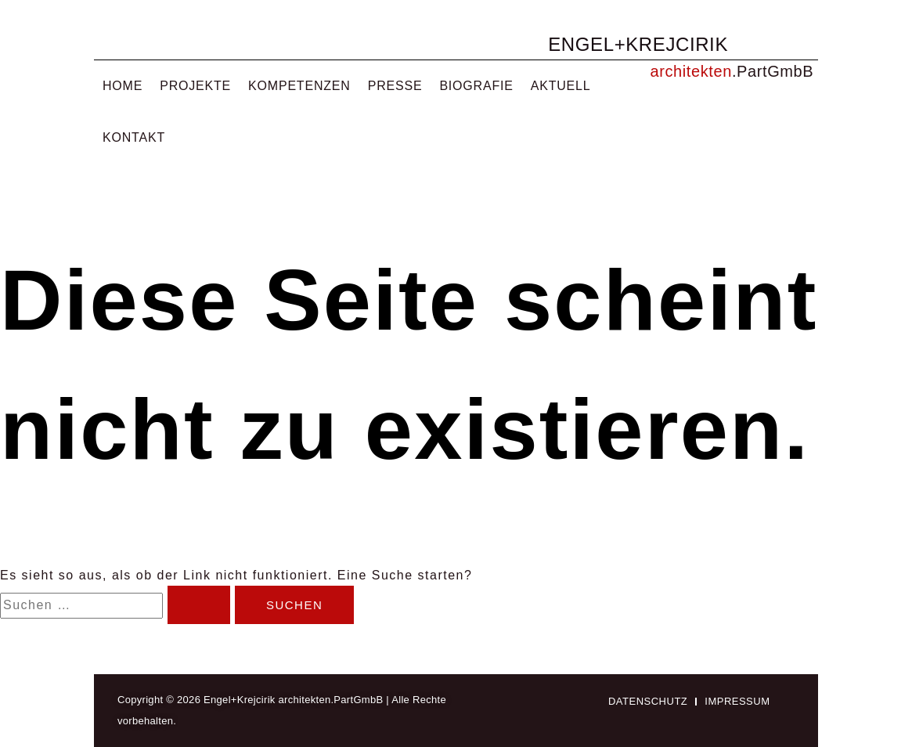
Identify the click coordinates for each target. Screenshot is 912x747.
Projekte (195, 85)
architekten (691, 71)
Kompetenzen (299, 85)
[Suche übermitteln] (199, 605)
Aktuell (561, 85)
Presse (395, 85)
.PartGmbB (772, 71)
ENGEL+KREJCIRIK (638, 44)
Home (122, 85)
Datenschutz (647, 701)
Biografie (476, 85)
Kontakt (134, 137)
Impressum (737, 701)
